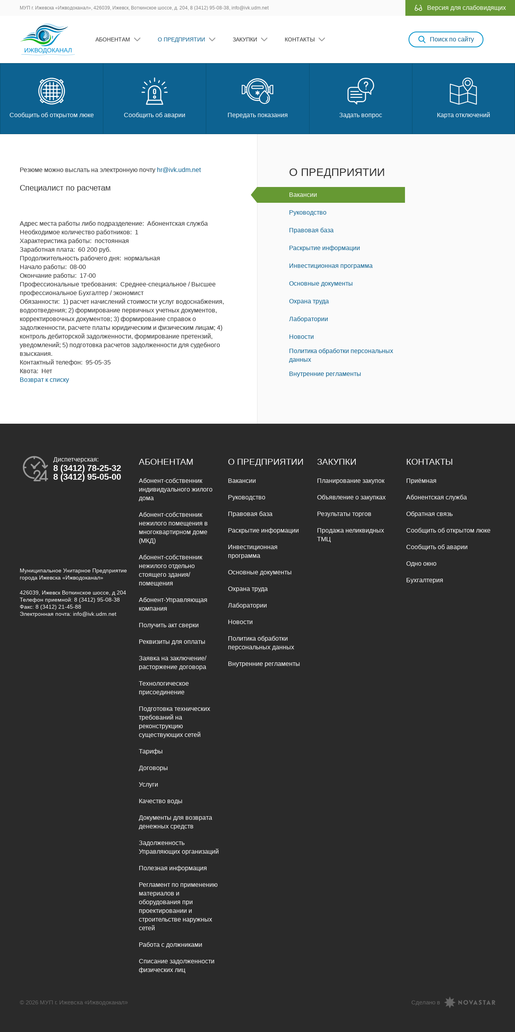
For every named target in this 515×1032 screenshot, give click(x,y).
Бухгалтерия (424, 580)
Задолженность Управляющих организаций (179, 847)
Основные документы (321, 283)
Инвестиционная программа (331, 265)
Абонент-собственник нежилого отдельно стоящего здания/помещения (170, 570)
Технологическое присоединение (164, 687)
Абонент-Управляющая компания (173, 604)
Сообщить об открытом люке (51, 96)
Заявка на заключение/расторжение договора (172, 662)
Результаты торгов (344, 513)
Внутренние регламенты (325, 373)
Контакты (300, 39)
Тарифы (151, 751)
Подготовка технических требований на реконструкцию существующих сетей (174, 721)
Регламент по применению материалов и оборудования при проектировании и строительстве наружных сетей (178, 906)
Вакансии (303, 194)
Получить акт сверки (169, 625)
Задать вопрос (360, 96)
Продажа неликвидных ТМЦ (350, 534)
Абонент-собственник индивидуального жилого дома (176, 489)
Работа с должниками (170, 944)
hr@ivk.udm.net (179, 169)
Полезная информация (173, 868)
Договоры (153, 768)
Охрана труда (309, 301)
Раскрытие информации (324, 248)
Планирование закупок (350, 480)
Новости (301, 336)
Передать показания (258, 96)
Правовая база (311, 230)
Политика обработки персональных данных (341, 355)
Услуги (148, 784)
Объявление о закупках (351, 497)
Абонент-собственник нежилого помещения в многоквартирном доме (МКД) (173, 527)
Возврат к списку (44, 379)
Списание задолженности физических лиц (177, 965)
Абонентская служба (436, 497)
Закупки (245, 39)
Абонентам (112, 39)
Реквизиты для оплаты (172, 641)
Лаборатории (308, 319)
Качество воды (161, 801)
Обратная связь (429, 513)
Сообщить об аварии (154, 96)
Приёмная (421, 480)
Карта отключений (463, 96)
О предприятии (181, 39)
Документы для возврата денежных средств (175, 822)
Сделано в (425, 1002)
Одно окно (421, 563)
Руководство (308, 212)
